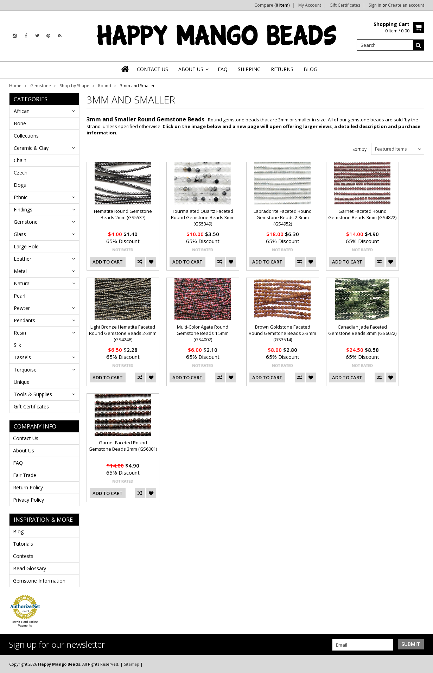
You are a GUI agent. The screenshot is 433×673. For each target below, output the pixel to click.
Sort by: (360, 149)
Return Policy (28, 487)
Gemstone (40, 86)
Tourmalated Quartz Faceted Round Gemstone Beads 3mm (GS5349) (203, 217)
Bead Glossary (29, 568)
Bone (20, 123)
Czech (20, 172)
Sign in (375, 5)
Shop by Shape (74, 86)
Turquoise (25, 369)
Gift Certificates (345, 5)
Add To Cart (108, 262)
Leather (22, 258)
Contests (23, 556)
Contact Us (25, 438)
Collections (26, 135)
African (22, 111)
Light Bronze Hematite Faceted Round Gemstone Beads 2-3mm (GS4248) (123, 333)
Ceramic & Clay (31, 148)
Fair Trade (24, 475)
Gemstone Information (39, 580)
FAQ (18, 462)
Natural (22, 283)
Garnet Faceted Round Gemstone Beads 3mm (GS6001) (123, 445)
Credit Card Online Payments (25, 623)
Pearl (19, 295)
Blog (18, 531)
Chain (20, 160)
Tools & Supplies (33, 394)
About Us (23, 450)
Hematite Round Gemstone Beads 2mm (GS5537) (123, 214)
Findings (23, 209)
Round (104, 86)
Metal (20, 271)
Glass (20, 234)
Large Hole (26, 246)
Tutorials (23, 543)
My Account (309, 5)
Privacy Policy (28, 499)
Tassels (22, 357)
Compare (272, 5)
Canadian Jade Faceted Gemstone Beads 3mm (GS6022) (362, 330)
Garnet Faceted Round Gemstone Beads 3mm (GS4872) (362, 214)
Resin (20, 332)
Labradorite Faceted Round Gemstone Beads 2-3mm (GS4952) (283, 217)
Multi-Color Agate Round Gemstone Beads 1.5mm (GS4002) (203, 333)
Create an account (406, 5)
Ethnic (20, 197)
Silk (17, 345)
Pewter (22, 308)
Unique (22, 382)
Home (15, 86)
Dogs (20, 185)
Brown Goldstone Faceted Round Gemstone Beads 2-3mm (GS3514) (282, 333)
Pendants (24, 320)
